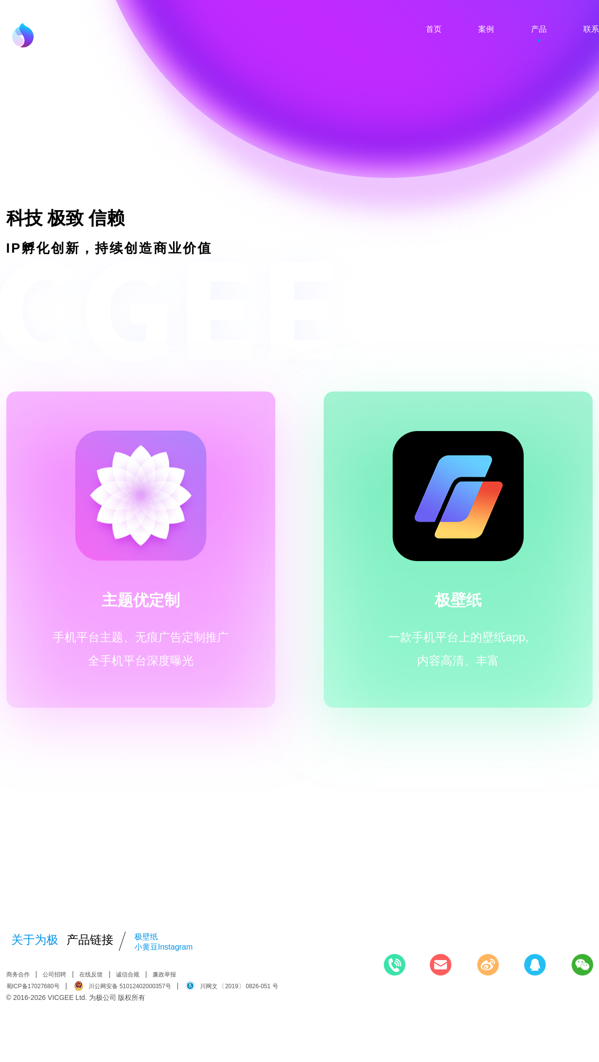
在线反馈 (91, 974)
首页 (434, 29)
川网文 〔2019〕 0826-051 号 (231, 986)
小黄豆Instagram (163, 947)
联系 (591, 29)
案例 (486, 29)
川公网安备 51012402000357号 (122, 986)
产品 (539, 29)
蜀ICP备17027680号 (33, 986)
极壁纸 (146, 936)
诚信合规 (127, 974)
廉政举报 (164, 974)
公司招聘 (54, 974)
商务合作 (18, 974)
